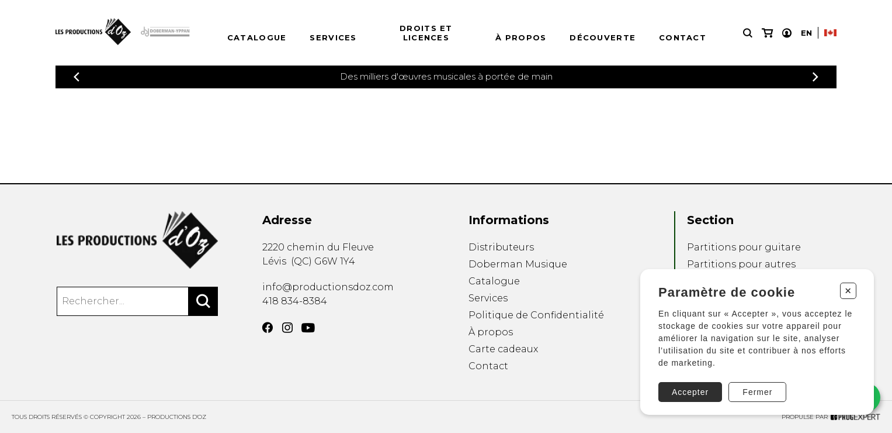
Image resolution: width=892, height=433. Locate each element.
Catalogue (257, 37)
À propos (520, 37)
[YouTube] (308, 328)
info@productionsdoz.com (328, 287)
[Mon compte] (787, 33)
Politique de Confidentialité (536, 315)
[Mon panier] (767, 33)
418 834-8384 (294, 301)
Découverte (603, 37)
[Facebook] (267, 327)
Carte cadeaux (503, 349)
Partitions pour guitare (744, 247)
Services (333, 37)
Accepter (690, 392)
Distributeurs (501, 247)
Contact (682, 37)
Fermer (757, 392)
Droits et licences (426, 32)
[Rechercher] (203, 301)
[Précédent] (76, 77)
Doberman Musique (517, 264)
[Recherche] (747, 33)
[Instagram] (287, 327)
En (806, 32)
